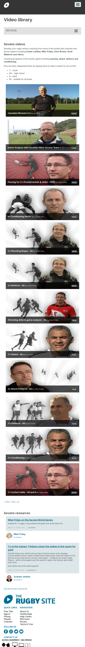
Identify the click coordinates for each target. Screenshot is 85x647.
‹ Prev (13, 502)
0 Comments (31, 570)
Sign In (7, 614)
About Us (24, 611)
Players (7, 619)
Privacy (23, 621)
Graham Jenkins (22, 577)
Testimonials (25, 614)
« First (7, 502)
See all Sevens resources (15, 589)
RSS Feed (25, 619)
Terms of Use (25, 624)
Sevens (19, 537)
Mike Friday (19, 534)
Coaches (8, 621)
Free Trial (8, 611)
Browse (11, 30)
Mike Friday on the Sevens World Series (30, 520)
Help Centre (25, 616)
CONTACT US (10, 637)
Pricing (7, 616)
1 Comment (31, 528)
